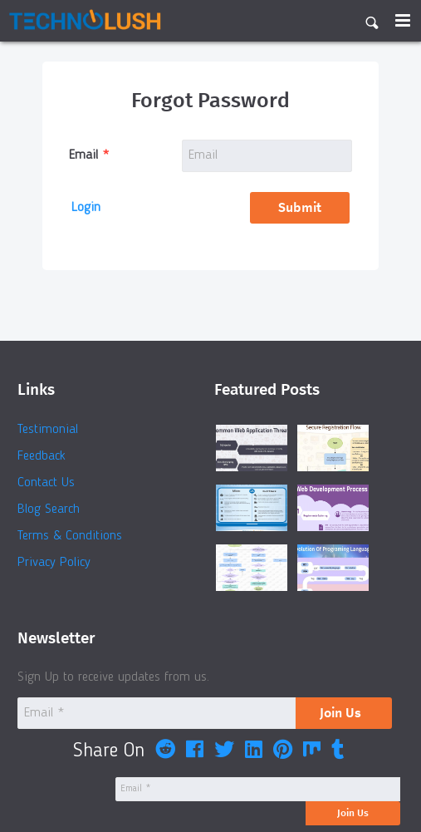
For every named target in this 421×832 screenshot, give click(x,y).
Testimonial (47, 429)
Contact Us (46, 483)
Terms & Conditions (69, 536)
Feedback (41, 456)
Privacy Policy (54, 562)
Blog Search (48, 509)
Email (83, 155)
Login (85, 207)
